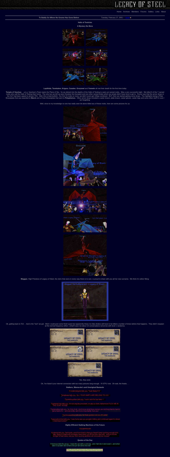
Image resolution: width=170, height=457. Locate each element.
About (163, 12)
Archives (126, 12)
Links (157, 12)
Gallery (151, 12)
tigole (127, 18)
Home (119, 12)
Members (135, 12)
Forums (143, 12)
